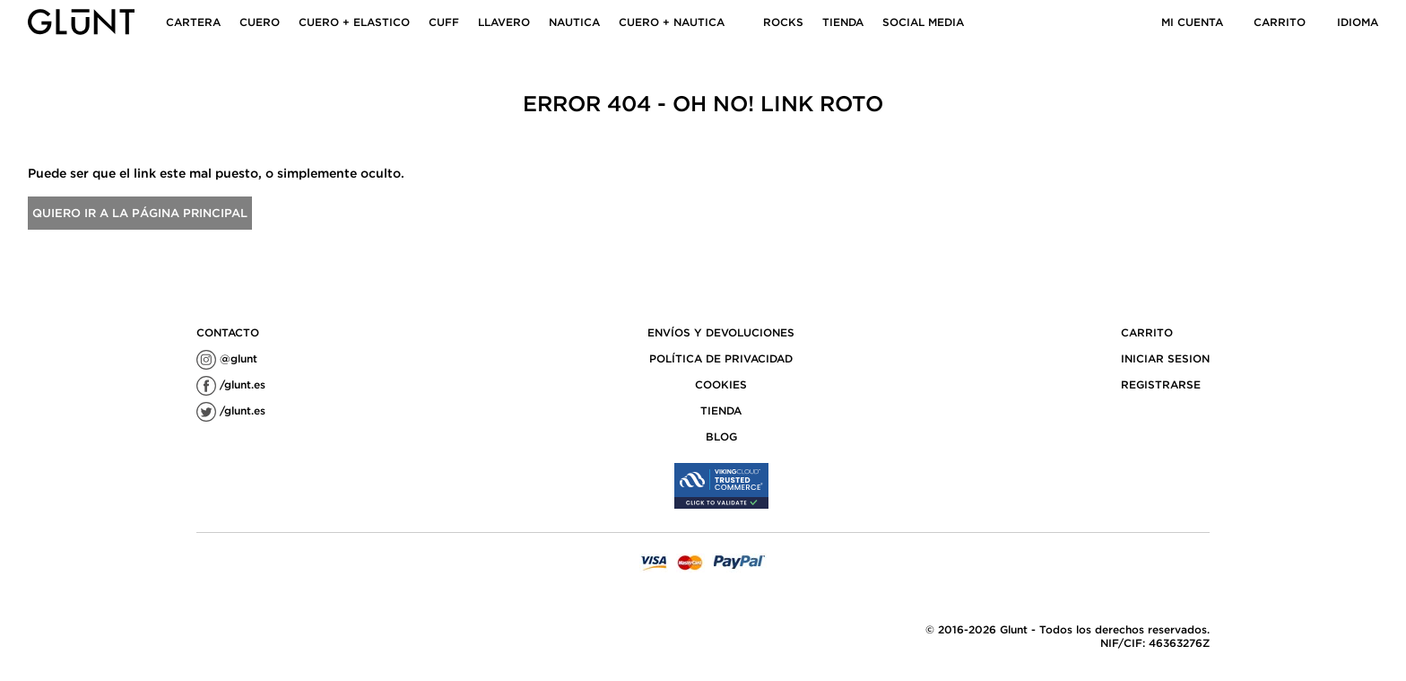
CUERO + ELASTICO (354, 22)
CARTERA (193, 22)
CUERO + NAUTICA (672, 22)
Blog (721, 436)
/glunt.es (230, 384)
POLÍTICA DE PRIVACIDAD (721, 358)
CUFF (444, 22)
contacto (227, 332)
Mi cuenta (1192, 22)
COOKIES (721, 384)
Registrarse (1161, 384)
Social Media (923, 22)
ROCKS (783, 22)
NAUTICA (574, 22)
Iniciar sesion (1165, 358)
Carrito (1280, 22)
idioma (1357, 22)
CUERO (259, 22)
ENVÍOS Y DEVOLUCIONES (720, 332)
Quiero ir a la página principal (139, 213)
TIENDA (843, 22)
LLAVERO (504, 22)
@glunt (226, 358)
